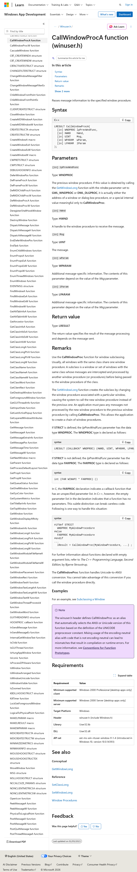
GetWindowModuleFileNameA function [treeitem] (26, 556)
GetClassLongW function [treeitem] (23, 362)
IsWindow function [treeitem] (20, 668)
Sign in (129, 4)
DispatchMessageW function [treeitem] (25, 235)
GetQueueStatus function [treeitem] (24, 483)
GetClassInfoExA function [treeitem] (23, 331)
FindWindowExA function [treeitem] (23, 296)
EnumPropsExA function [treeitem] (23, 260)
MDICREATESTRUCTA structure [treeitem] (27, 733)
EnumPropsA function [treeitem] (22, 255)
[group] (93, 449)
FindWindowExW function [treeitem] (24, 301)
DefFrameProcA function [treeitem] (23, 180)
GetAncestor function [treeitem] (22, 321)
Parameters (61, 76)
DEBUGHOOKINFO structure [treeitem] (26, 170)
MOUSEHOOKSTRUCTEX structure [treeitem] (23, 761)
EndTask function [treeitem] (19, 245)
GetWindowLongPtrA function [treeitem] (26, 538)
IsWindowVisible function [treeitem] (23, 683)
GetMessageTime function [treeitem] (24, 447)
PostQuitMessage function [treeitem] (24, 829)
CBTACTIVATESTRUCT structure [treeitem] (27, 65)
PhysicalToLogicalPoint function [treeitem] (27, 813)
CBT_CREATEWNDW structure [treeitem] (26, 60)
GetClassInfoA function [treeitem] (22, 326)
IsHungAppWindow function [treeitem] (25, 652)
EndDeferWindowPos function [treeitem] (26, 240)
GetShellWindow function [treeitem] (24, 488)
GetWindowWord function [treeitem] (24, 612)
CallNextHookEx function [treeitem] (23, 35)
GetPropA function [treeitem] (20, 473)
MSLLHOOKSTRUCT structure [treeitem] (26, 778)
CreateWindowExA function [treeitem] (25, 144)
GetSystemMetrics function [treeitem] (25, 498)
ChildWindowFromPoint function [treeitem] (27, 94)
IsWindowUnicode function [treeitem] (25, 678)
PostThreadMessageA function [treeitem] (26, 834)
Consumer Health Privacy (101, 864)
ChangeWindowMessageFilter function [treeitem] (26, 78)
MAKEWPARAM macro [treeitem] (22, 728)
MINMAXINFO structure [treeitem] (23, 748)
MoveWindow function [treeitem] (22, 768)
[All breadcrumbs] (55, 27)
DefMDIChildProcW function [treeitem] (25, 195)
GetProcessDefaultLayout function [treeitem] (28, 468)
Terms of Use (10, 869)
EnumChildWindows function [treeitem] (26, 250)
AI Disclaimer (10, 864)
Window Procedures (64, 800)
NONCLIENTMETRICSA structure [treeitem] (28, 788)
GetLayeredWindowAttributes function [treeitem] (26, 420)
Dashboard (125, 14)
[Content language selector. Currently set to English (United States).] (19, 856)
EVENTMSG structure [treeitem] (21, 286)
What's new (106, 14)
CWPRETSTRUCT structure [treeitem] (24, 160)
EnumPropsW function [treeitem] (22, 270)
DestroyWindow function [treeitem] (23, 220)
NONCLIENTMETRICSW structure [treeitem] (28, 793)
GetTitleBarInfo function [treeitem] (23, 503)
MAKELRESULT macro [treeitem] (22, 723)
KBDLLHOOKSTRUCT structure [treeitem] (27, 693)
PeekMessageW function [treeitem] (23, 808)
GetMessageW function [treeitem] (23, 452)
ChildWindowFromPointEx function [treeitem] (24, 102)
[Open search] (120, 5)
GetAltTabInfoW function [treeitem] (23, 316)
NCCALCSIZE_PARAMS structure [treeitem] (28, 783)
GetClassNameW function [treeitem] (24, 377)
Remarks (59, 85)
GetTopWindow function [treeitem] (23, 508)
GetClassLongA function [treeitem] (23, 347)
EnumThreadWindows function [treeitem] (27, 276)
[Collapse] (43, 24)
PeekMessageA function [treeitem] (23, 803)
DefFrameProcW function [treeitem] (24, 185)
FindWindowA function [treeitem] (22, 291)
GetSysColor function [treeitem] (21, 493)
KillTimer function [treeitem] (19, 698)
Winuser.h (65, 26)
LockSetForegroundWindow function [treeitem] (25, 706)
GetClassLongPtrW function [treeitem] (25, 357)
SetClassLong (60, 784)
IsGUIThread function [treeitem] (21, 647)
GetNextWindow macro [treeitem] (22, 457)
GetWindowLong (67, 188)
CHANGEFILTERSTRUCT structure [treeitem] (28, 70)
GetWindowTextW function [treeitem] (24, 597)
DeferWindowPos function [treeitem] (24, 175)
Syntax (58, 71)
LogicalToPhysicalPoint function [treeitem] (27, 713)
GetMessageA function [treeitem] (22, 432)
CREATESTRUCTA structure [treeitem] (24, 129)
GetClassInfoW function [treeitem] (23, 341)
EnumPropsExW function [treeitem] (23, 265)
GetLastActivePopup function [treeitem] (26, 412)
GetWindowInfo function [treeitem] (23, 528)
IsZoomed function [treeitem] (20, 688)
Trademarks (27, 869)
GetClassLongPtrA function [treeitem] (25, 352)
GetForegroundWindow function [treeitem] (27, 397)
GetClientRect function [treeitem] (22, 387)
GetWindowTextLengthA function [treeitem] (28, 587)
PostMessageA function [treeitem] (23, 818)
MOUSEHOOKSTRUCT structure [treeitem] (27, 753)
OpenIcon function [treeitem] (20, 798)
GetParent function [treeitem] (20, 462)
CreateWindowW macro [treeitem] (23, 155)
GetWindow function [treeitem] (21, 513)
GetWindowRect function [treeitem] (23, 577)
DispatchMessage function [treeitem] (24, 225)
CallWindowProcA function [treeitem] (25, 40)
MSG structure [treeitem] (18, 773)
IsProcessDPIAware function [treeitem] (25, 662)
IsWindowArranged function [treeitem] (25, 673)
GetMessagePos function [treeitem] (23, 442)
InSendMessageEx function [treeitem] (24, 632)
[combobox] (24, 31)
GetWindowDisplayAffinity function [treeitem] (24, 521)
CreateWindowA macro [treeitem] (22, 139)
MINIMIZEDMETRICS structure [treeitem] (27, 743)
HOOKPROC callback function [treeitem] (26, 622)
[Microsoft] (6, 4)
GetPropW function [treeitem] (20, 478)
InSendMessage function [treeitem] (23, 627)
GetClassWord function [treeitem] (22, 382)
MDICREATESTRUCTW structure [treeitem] (27, 738)
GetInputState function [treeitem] (22, 407)
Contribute (62, 864)
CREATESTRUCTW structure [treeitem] (25, 134)
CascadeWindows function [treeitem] (24, 50)
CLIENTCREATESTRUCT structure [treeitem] (27, 109)
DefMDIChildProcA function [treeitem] (25, 190)
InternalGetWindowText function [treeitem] (27, 637)
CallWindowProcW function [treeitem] (25, 45)
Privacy (76, 864)
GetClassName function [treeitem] (23, 367)
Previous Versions (30, 864)
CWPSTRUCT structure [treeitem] (22, 165)
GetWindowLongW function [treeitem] (25, 548)
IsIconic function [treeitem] (19, 658)
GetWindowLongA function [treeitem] (25, 533)
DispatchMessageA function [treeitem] (25, 230)
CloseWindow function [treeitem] (22, 114)
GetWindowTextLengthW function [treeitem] (28, 592)
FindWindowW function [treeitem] (23, 306)
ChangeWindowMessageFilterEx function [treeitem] (27, 87)
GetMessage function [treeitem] (21, 427)
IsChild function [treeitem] (18, 642)
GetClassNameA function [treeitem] (23, 372)
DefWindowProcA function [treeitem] (24, 200)
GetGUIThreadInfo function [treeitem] (25, 402)
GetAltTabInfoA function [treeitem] (23, 311)
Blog (47, 864)
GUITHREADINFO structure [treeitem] (25, 617)
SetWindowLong (67, 390)
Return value (61, 81)
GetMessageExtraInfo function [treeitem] (26, 437)
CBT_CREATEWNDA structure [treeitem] (26, 55)
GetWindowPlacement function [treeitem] (27, 572)
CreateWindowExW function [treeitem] (25, 149)
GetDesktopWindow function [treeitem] (26, 392)
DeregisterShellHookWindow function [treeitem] (25, 213)
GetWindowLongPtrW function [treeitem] (27, 543)
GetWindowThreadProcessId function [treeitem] (25, 605)
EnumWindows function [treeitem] (23, 281)
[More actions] (131, 27)
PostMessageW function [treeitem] (23, 823)
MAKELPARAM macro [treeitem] (22, 718)
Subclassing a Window (91, 599)
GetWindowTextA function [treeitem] (24, 582)
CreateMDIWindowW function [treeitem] (26, 124)
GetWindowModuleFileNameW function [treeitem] (27, 565)
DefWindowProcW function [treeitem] (25, 205)
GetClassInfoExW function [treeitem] (24, 336)
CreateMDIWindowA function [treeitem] (26, 119)
